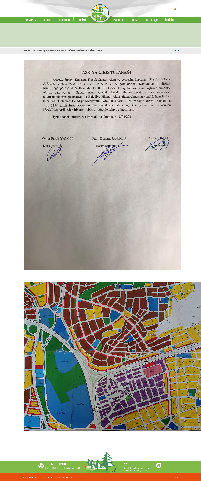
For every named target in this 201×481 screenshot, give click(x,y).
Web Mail (25, 477)
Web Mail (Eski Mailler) (38, 477)
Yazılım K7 (175, 477)
